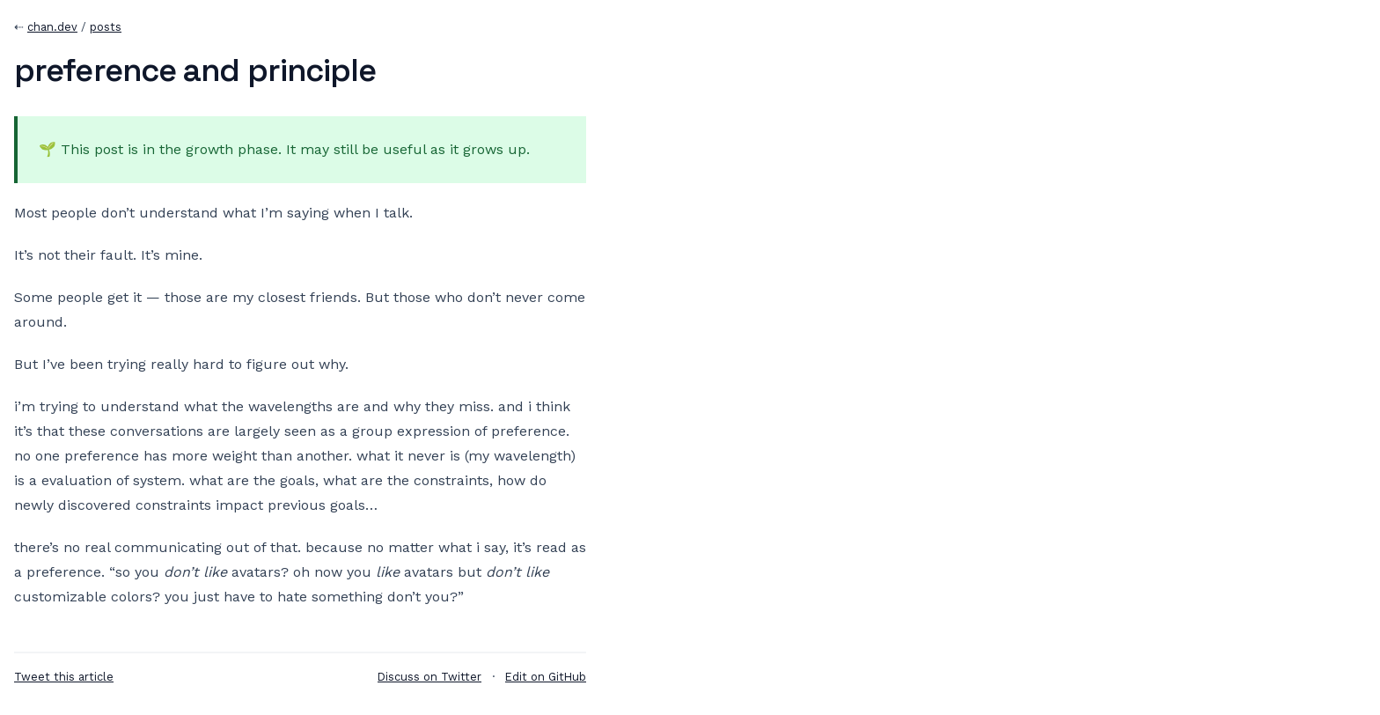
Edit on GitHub (545, 676)
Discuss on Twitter (429, 676)
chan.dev (52, 26)
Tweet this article (64, 676)
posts (105, 26)
